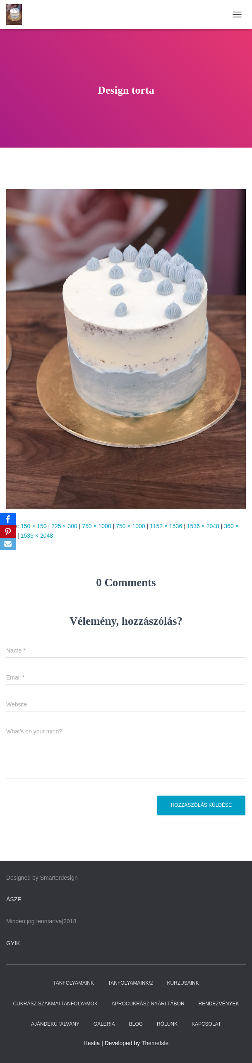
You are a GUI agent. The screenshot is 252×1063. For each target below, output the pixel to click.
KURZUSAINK (183, 983)
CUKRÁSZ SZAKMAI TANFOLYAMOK (55, 1004)
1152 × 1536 (166, 526)
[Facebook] (8, 519)
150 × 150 (34, 526)
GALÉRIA (104, 1024)
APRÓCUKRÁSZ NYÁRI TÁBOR (148, 1004)
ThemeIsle (155, 1043)
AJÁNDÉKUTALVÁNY (55, 1024)
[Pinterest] (8, 531)
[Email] (8, 544)
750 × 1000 (96, 526)
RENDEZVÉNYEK (219, 1004)
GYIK (13, 943)
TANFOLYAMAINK (73, 983)
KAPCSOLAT (206, 1024)
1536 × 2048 (203, 526)
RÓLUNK (167, 1024)
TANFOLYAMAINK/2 (130, 983)
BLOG (136, 1024)
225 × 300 (64, 526)
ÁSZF (13, 899)
